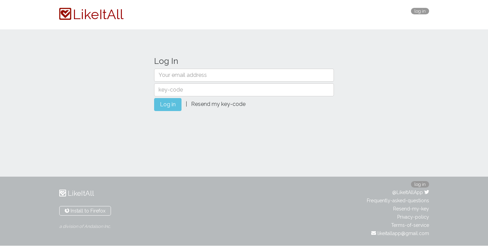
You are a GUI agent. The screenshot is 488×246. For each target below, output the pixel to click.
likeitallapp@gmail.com (400, 233)
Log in (168, 104)
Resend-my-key (411, 208)
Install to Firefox (85, 211)
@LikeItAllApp (410, 192)
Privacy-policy (413, 217)
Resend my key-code (218, 104)
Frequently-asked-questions (398, 200)
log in (420, 11)
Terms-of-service (410, 225)
